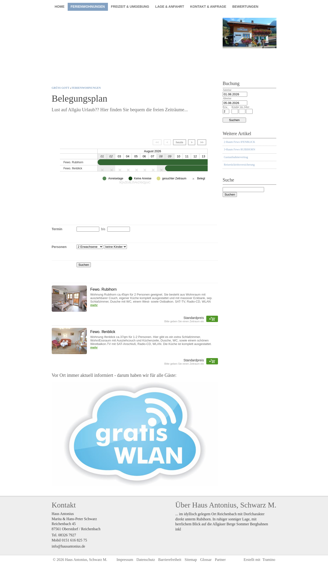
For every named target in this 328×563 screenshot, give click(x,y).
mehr (94, 305)
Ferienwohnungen (86, 87)
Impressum (125, 560)
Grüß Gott (60, 87)
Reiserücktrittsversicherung (239, 164)
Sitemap (190, 560)
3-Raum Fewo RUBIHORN (239, 149)
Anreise (227, 90)
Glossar (206, 560)
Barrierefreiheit (169, 560)
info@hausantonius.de (68, 546)
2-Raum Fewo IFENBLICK (239, 142)
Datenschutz (145, 560)
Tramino (268, 560)
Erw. (225, 107)
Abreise (227, 98)
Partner (220, 560)
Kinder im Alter (240, 107)
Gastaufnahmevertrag (236, 157)
